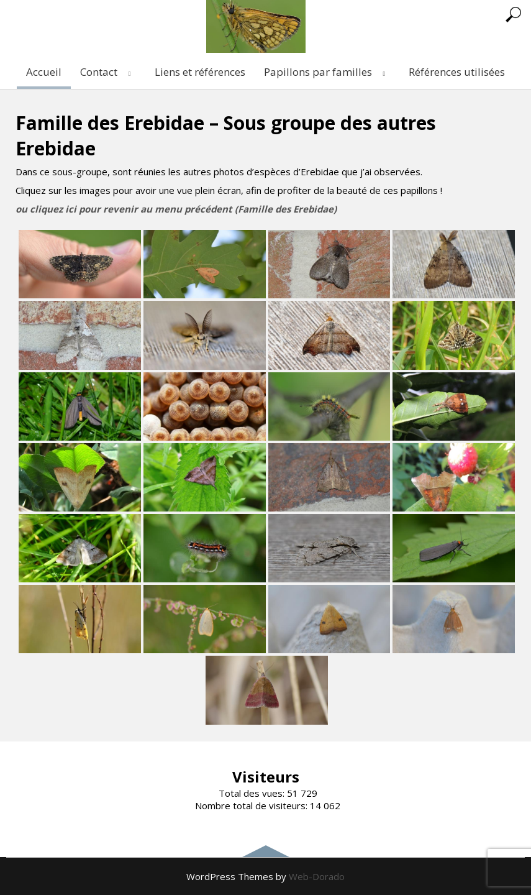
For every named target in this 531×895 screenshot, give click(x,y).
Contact (108, 72)
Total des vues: (253, 793)
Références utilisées (457, 72)
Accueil (43, 72)
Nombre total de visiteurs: (252, 805)
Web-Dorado (317, 876)
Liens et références (200, 72)
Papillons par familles (327, 72)
